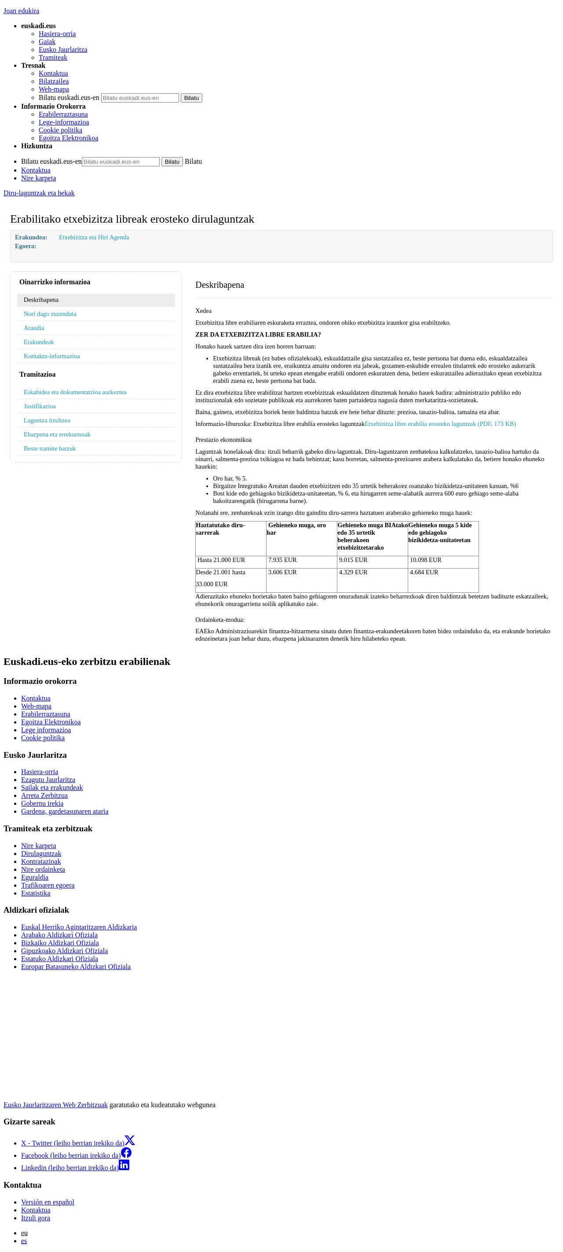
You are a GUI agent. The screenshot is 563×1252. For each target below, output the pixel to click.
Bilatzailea (54, 81)
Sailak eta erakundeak (52, 787)
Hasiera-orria (57, 33)
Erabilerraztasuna (63, 114)
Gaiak (47, 41)
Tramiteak (53, 57)
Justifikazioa (40, 406)
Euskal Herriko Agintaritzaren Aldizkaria (79, 927)
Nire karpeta (38, 178)
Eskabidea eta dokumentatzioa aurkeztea (75, 392)
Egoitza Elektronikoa (69, 138)
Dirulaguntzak (41, 853)
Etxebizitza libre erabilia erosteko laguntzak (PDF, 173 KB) (440, 423)
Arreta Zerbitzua (44, 795)
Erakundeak (39, 341)
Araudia (34, 327)
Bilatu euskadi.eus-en (69, 97)
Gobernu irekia (42, 803)
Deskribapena (41, 299)
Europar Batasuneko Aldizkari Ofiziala (76, 966)
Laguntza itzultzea (47, 420)
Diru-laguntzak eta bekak (39, 193)
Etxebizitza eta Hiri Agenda (94, 237)
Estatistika (36, 893)
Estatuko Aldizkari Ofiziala (59, 958)
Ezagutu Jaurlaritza (48, 779)
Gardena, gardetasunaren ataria (65, 811)
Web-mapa (54, 89)
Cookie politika (60, 130)
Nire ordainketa (43, 869)
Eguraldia (34, 877)
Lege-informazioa (64, 122)
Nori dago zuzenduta (50, 313)
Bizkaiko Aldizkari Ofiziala (60, 943)
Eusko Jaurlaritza (63, 49)
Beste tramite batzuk (50, 448)
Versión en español (47, 1202)
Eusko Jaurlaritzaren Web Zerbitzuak (56, 1105)
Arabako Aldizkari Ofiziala (59, 935)
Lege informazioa (46, 730)
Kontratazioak (41, 861)
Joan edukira (21, 11)
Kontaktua (53, 73)
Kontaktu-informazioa (52, 356)
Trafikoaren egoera (48, 885)
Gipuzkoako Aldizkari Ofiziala (64, 951)
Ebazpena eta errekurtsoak (57, 434)
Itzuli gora (35, 1218)
